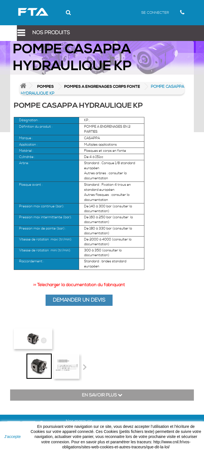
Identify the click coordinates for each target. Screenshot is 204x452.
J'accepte (12, 436)
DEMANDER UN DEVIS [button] (79, 300)
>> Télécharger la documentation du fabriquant (79, 285)
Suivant (84, 367)
